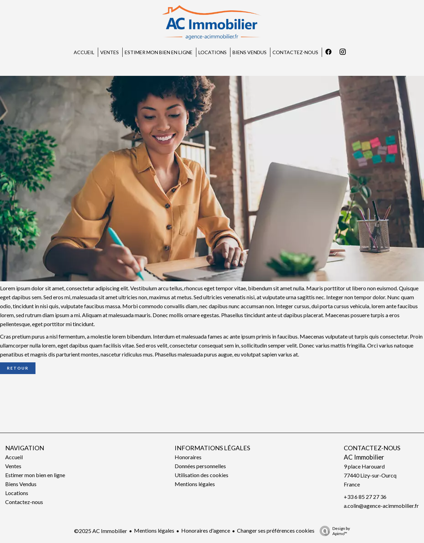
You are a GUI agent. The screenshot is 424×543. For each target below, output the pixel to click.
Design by (333, 531)
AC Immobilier (364, 457)
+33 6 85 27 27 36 (365, 496)
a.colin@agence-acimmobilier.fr (381, 505)
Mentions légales (154, 530)
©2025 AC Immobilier (100, 530)
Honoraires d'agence (205, 530)
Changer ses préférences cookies (275, 530)
